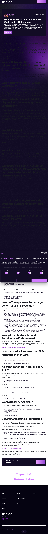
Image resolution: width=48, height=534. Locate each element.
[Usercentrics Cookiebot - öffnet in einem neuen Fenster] (42, 253)
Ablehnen (9, 280)
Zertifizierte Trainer (21, 498)
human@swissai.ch (5, 518)
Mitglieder (4, 498)
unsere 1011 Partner (8, 258)
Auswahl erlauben (24, 280)
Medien (18, 493)
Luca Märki (12, 529)
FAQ (18, 501)
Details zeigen (42, 276)
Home (3, 493)
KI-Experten (19, 496)
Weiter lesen (8, 32)
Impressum (34, 493)
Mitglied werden (41, 1)
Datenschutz (34, 496)
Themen (3, 503)
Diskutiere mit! (40, 462)
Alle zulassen (39, 280)
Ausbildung (4, 506)
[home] (7, 2)
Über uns (3, 508)
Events (3, 501)
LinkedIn (3, 519)
